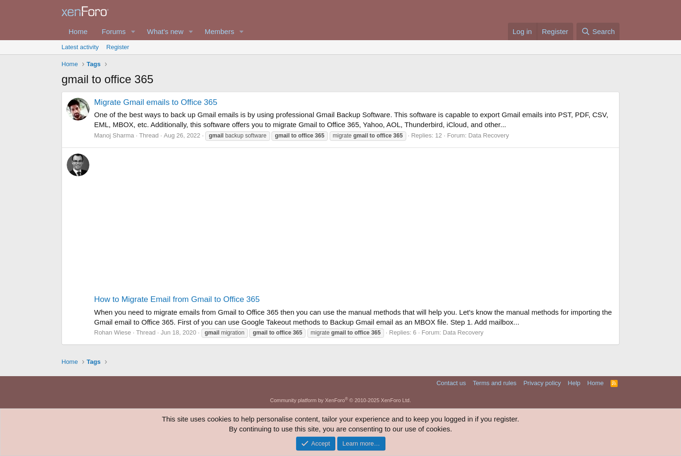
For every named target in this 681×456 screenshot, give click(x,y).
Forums (114, 31)
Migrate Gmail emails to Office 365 (155, 102)
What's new (165, 31)
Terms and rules (494, 383)
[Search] (598, 31)
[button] (133, 31)
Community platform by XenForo (340, 400)
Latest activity (80, 47)
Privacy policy (542, 383)
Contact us (451, 383)
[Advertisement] (354, 223)
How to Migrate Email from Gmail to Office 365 (177, 299)
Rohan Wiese (112, 332)
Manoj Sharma (114, 135)
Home (78, 31)
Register (117, 47)
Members (220, 31)
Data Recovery (488, 135)
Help (574, 383)
